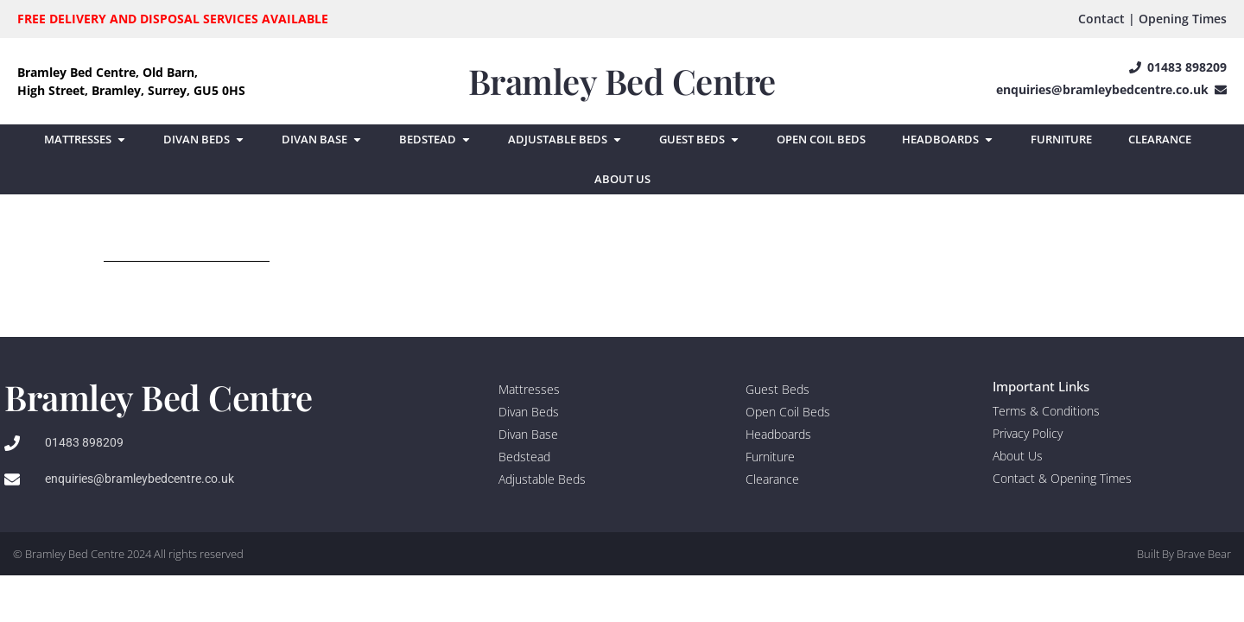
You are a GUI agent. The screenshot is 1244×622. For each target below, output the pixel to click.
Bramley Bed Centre (622, 81)
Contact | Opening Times (1152, 18)
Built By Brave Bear (1184, 554)
